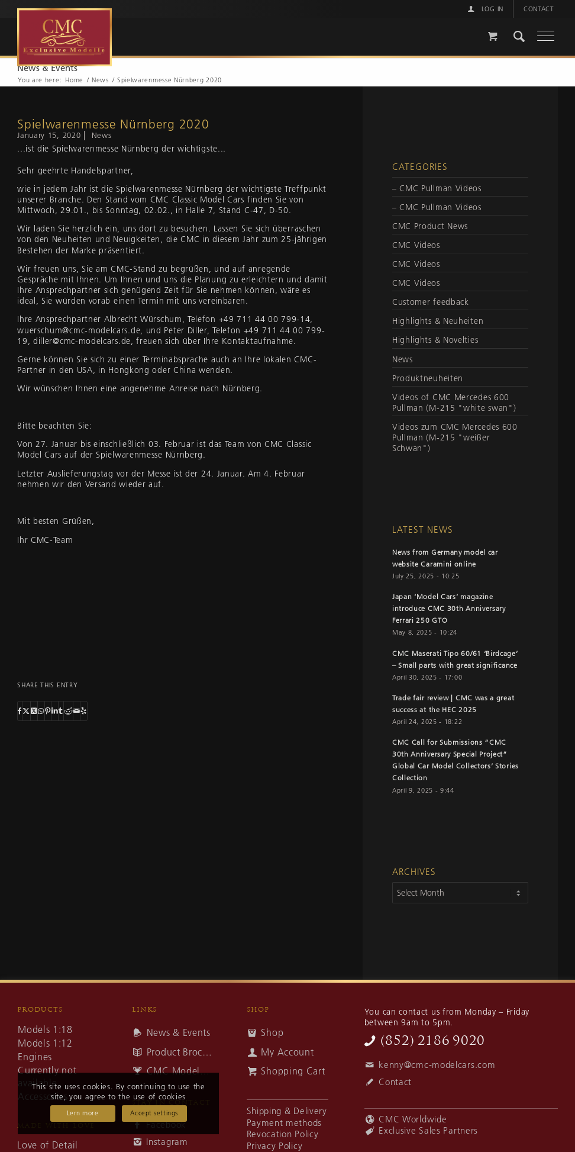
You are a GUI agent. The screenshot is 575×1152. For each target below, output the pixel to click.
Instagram (167, 1139)
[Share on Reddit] (68, 711)
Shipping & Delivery (287, 1109)
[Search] (513, 38)
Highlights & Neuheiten (437, 321)
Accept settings (153, 1113)
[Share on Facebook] (20, 711)
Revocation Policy (283, 1132)
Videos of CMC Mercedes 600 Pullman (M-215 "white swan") (454, 402)
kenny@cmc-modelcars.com (437, 1063)
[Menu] (539, 38)
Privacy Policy (275, 1144)
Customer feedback (430, 302)
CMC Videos (416, 245)
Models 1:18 (45, 1028)
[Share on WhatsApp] (41, 711)
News (102, 135)
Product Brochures (180, 1050)
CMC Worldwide (413, 1117)
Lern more (83, 1113)
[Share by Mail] (76, 711)
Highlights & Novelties (435, 339)
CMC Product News (430, 226)
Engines (35, 1055)
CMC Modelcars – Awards (180, 1069)
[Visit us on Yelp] (83, 711)
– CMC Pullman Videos (437, 188)
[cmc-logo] (171, 31)
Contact (539, 9)
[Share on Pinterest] (48, 711)
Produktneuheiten (427, 378)
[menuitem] (484, 9)
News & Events (47, 67)
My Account (287, 1050)
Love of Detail (47, 1143)
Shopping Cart (293, 1069)
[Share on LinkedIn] (55, 711)
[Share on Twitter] (26, 711)
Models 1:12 (45, 1041)
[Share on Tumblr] (61, 711)
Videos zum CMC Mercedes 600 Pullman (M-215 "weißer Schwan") (455, 437)
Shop (272, 1031)
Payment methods (284, 1121)
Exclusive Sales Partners (428, 1128)
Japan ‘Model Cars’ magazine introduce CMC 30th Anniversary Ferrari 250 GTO (449, 608)
